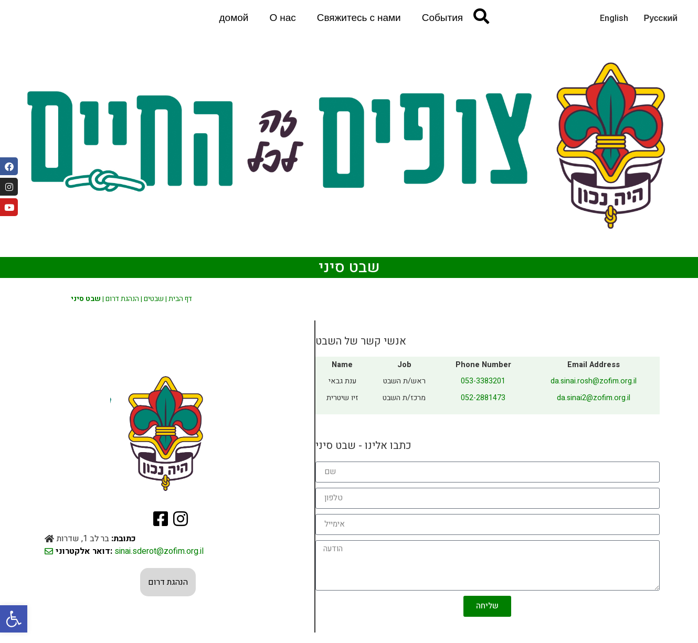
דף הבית (180, 299)
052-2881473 (483, 397)
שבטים (154, 299)
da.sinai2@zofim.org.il (593, 397)
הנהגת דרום (122, 299)
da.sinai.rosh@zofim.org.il (594, 381)
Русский (661, 18)
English (614, 18)
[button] (13, 619)
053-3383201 (483, 381)
